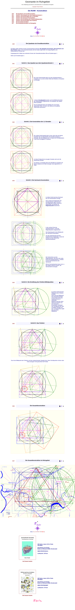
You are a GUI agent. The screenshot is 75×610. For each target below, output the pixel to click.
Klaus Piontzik (40, 6)
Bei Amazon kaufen (27, 595)
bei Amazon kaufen (27, 561)
